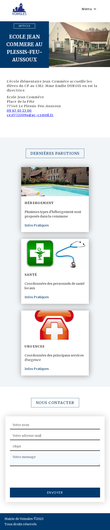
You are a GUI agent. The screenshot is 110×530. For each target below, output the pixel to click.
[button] (89, 9)
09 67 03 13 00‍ (19, 111)
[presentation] (44, 477)
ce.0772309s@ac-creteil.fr (30, 115)
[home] (43, 8)
